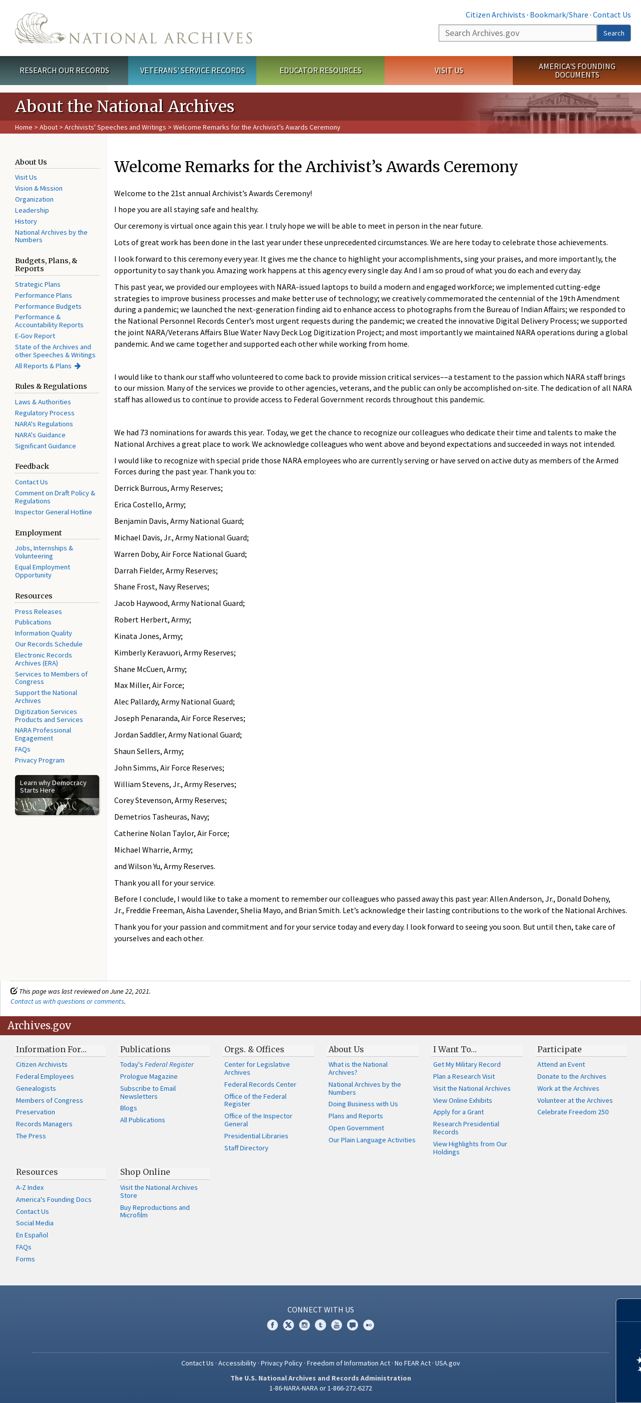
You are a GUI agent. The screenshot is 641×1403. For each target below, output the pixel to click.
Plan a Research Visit (464, 1076)
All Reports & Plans (43, 365)
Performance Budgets (48, 306)
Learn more (552, 1384)
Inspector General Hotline (53, 511)
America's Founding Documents (577, 70)
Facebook (272, 1325)
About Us (346, 1049)
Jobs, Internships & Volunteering (44, 551)
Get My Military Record (467, 1064)
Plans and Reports (356, 1115)
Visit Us (449, 70)
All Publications (142, 1119)
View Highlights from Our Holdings (470, 1147)
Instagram (304, 1325)
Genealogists (36, 1088)
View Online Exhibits (462, 1100)
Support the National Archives (46, 696)
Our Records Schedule (49, 643)
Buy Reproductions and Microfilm (155, 1211)
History (26, 221)
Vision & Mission (39, 188)
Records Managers (44, 1123)
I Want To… (455, 1049)
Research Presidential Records (466, 1127)
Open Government (356, 1127)
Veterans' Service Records (192, 70)
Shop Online (145, 1172)
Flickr (369, 1325)
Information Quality (43, 632)
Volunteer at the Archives (575, 1100)
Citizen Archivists (495, 15)
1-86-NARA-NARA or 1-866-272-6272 (320, 1387)
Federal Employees (45, 1076)
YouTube (337, 1325)
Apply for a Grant (458, 1111)
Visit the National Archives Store (159, 1191)
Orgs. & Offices (254, 1049)
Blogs (128, 1107)
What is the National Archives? (358, 1068)
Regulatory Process (45, 412)
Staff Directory (246, 1147)
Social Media (35, 1222)
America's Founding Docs (54, 1199)
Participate (559, 1049)
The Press (31, 1135)
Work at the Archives (568, 1088)
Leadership (32, 210)
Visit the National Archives (472, 1088)
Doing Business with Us (363, 1103)
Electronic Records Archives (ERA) (43, 658)
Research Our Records (64, 70)
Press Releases (38, 611)
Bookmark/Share (559, 15)
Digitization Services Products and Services (49, 715)
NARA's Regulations (44, 423)
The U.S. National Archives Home (133, 28)
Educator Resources (320, 70)
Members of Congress (49, 1100)
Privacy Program (40, 760)
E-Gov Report (35, 335)
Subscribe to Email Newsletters (148, 1092)
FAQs (23, 749)
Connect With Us (320, 1309)
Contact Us (612, 15)
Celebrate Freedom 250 (572, 1111)
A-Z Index (30, 1187)
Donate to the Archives (571, 1076)
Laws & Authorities (43, 401)
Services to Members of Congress (51, 677)
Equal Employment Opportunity (42, 570)
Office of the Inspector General (258, 1119)
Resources (37, 1172)
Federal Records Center (260, 1084)
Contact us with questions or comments (67, 1001)
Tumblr (320, 1325)
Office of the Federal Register (255, 1100)
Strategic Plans (38, 284)
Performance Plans (43, 295)
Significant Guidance (45, 445)
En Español (32, 1234)
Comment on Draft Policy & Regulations (55, 496)
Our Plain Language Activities (372, 1139)
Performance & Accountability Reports (49, 320)
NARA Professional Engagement (43, 734)
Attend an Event (561, 1064)
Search (613, 33)
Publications (33, 621)
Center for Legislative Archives (257, 1068)
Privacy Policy (281, 1362)
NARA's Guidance (40, 434)
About (49, 127)
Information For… (51, 1049)
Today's (157, 1064)
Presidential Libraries (256, 1135)
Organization (34, 199)
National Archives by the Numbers (51, 236)
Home (24, 127)
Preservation (35, 1111)
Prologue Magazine (149, 1076)
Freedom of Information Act (348, 1362)
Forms (25, 1258)
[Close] (629, 1310)
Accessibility (237, 1362)
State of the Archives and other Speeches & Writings (55, 350)
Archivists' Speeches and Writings (115, 127)
